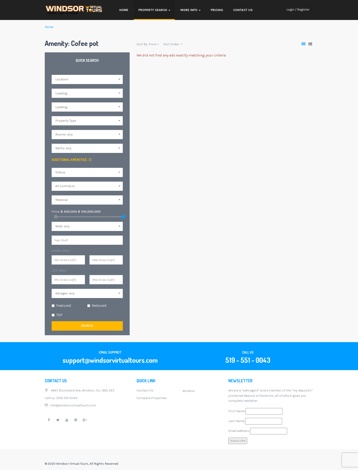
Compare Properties (152, 398)
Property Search (154, 10)
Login (290, 9)
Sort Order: (172, 44)
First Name (236, 411)
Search (87, 326)
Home (123, 10)
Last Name (236, 421)
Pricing (217, 10)
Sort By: (148, 44)
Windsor (188, 391)
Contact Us (243, 10)
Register (303, 9)
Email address (238, 431)
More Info (190, 10)
